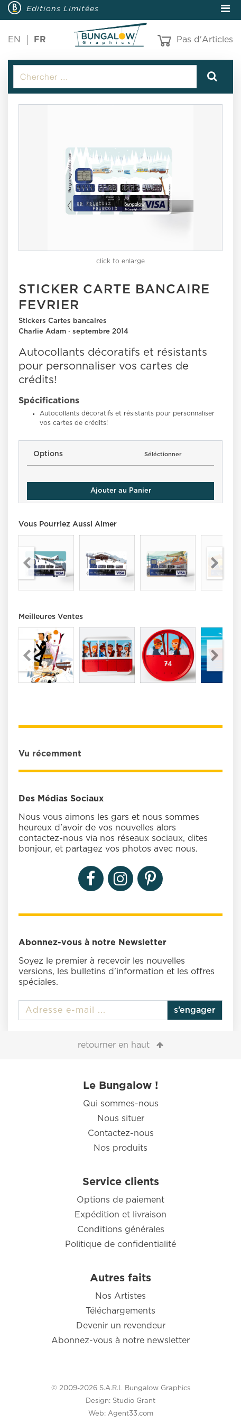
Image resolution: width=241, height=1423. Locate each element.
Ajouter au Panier (120, 490)
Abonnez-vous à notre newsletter (120, 1340)
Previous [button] (26, 563)
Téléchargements (120, 1311)
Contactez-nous (121, 1133)
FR (40, 39)
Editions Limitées (62, 8)
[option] (120, 178)
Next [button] (215, 563)
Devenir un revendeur (120, 1326)
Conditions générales (120, 1229)
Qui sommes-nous (121, 1103)
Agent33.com (130, 1413)
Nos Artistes (120, 1296)
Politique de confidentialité (120, 1244)
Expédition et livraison (120, 1215)
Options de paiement (120, 1200)
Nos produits (120, 1148)
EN (14, 39)
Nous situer (120, 1118)
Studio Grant (134, 1401)
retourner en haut (114, 1045)
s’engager (195, 1010)
